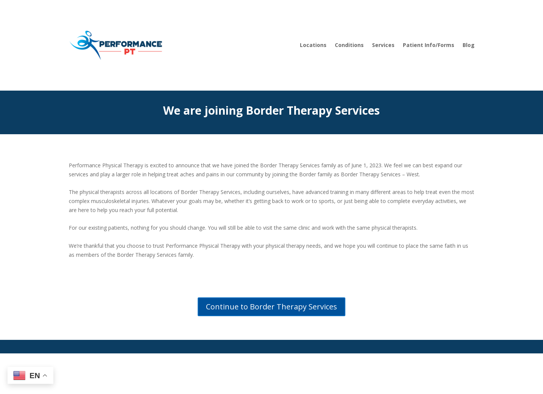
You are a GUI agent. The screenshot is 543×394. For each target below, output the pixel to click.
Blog (469, 44)
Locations (313, 44)
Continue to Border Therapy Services (271, 307)
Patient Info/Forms (428, 44)
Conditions (349, 44)
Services (383, 44)
